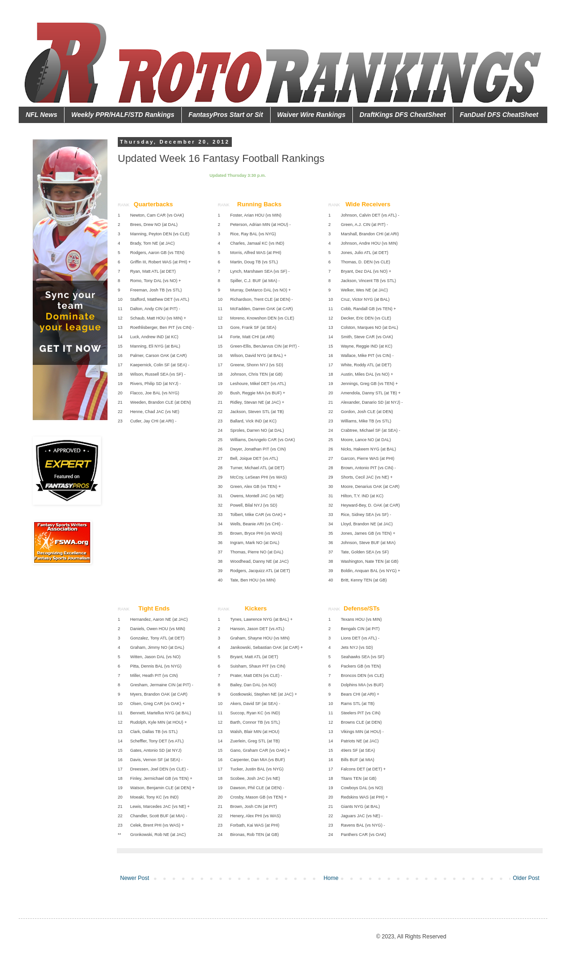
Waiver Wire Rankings (311, 114)
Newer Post (134, 878)
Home (330, 878)
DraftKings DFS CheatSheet (402, 114)
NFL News (41, 114)
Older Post (526, 878)
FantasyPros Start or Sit (225, 114)
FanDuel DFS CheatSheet (499, 114)
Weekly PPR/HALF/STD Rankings (122, 114)
